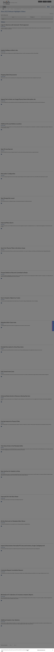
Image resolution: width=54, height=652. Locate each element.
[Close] (53, 650)
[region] (27, 650)
